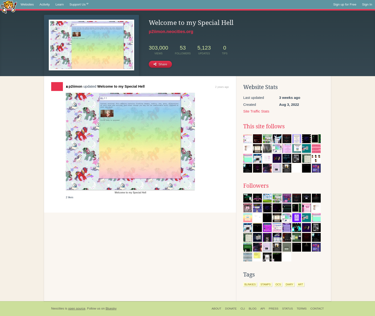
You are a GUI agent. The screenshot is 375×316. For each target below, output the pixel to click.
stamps (265, 284)
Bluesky (110, 308)
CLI (243, 308)
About (216, 308)
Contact (317, 308)
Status (287, 308)
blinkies (250, 284)
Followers (256, 186)
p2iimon (74, 86)
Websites (27, 4)
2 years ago (222, 86)
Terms (302, 308)
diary (289, 284)
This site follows (264, 126)
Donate (231, 308)
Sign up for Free (344, 4)
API (262, 308)
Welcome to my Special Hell (121, 86)
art (300, 284)
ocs (278, 284)
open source (76, 308)
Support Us (79, 4)
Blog (253, 308)
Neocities (57, 308)
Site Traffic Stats (256, 111)
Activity (44, 4)
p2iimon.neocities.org (171, 31)
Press (273, 308)
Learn (59, 4)
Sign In (367, 4)
